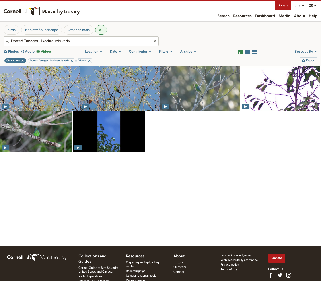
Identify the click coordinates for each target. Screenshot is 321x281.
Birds (11, 30)
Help (313, 16)
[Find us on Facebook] (271, 275)
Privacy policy (230, 264)
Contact (178, 271)
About (299, 16)
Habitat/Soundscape (41, 30)
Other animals (79, 30)
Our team (179, 267)
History (178, 262)
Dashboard (265, 16)
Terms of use (229, 269)
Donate (282, 5)
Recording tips (135, 271)
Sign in (300, 5)
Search (223, 16)
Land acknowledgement (237, 255)
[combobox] (81, 41)
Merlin (284, 16)
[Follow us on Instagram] (288, 275)
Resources (242, 16)
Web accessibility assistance (239, 260)
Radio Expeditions (90, 276)
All (101, 30)
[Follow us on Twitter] (279, 275)
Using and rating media (141, 275)
